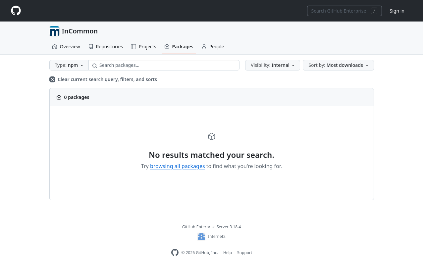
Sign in (397, 11)
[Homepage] (16, 10)
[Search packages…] (163, 65)
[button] (69, 65)
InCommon (80, 30)
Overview (66, 46)
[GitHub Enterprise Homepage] (175, 252)
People (212, 46)
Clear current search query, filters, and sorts (103, 79)
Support (244, 252)
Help (227, 252)
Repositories (105, 46)
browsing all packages (177, 166)
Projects (143, 46)
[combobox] (344, 11)
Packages (178, 46)
